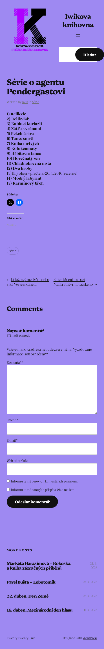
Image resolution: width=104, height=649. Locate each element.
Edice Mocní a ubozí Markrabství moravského (73, 282)
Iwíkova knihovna (77, 20)
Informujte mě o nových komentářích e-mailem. (44, 481)
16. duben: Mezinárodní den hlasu (39, 609)
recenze (70, 173)
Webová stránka (18, 461)
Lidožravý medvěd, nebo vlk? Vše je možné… (28, 282)
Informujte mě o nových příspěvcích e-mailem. (43, 489)
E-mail (12, 440)
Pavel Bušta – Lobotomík (31, 581)
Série (35, 102)
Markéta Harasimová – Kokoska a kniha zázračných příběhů (38, 565)
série (12, 250)
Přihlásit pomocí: (18, 335)
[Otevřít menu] (78, 35)
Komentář (15, 362)
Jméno (12, 420)
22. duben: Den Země (28, 595)
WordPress (90, 638)
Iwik (25, 102)
